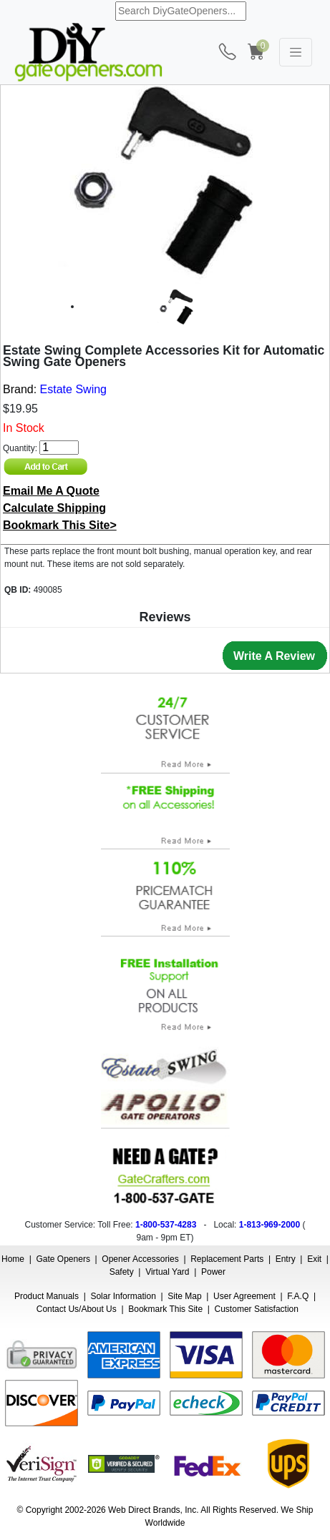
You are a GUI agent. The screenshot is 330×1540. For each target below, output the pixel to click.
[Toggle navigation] (295, 52)
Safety (122, 1272)
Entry (286, 1259)
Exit (314, 1259)
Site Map (184, 1296)
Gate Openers (63, 1259)
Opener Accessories (140, 1259)
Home (12, 1259)
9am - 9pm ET (163, 1238)
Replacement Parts (226, 1259)
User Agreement (244, 1296)
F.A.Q (298, 1296)
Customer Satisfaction (257, 1309)
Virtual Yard (167, 1272)
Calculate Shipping (54, 508)
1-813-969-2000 (269, 1225)
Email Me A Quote (51, 491)
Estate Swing (73, 389)
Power (213, 1272)
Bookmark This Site (165, 1309)
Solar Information (122, 1296)
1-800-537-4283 (165, 1225)
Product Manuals (46, 1296)
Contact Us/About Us (77, 1309)
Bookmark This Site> (60, 525)
